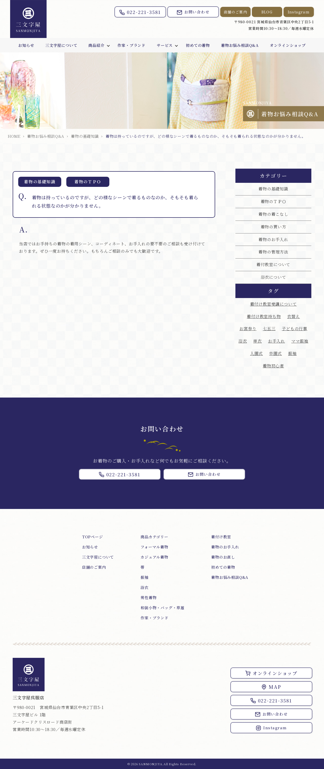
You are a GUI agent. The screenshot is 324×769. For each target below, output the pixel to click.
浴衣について (273, 277)
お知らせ (26, 45)
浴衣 (242, 341)
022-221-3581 (140, 12)
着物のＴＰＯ (273, 201)
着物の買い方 (273, 227)
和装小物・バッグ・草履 (162, 607)
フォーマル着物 (154, 546)
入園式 (256, 353)
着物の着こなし (273, 214)
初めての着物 (198, 45)
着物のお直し (223, 557)
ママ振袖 (299, 341)
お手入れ (276, 341)
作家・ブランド (131, 45)
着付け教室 (221, 536)
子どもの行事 (294, 328)
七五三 (269, 328)
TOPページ (92, 536)
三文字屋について (61, 45)
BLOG (267, 11)
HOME (14, 136)
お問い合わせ (193, 12)
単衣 (257, 341)
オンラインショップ (288, 45)
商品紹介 (96, 45)
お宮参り (247, 328)
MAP (271, 686)
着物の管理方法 (273, 252)
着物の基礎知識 (85, 136)
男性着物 (148, 597)
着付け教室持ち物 (264, 316)
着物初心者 (273, 366)
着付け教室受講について (273, 304)
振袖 (292, 353)
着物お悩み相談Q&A (240, 45)
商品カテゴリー (154, 536)
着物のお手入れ (273, 239)
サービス (165, 45)
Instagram (299, 11)
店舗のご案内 (235, 11)
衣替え (293, 316)
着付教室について (273, 264)
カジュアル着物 (154, 557)
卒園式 (275, 353)
